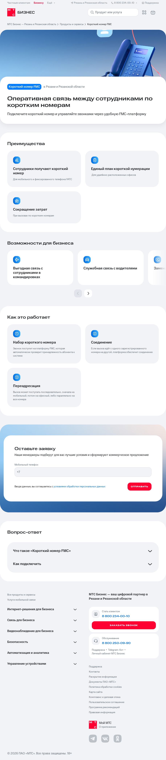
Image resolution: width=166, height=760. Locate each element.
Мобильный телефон (26, 465)
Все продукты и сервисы (21, 595)
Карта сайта (95, 692)
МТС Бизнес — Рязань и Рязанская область (31, 24)
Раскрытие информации (103, 677)
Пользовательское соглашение (106, 702)
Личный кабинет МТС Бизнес (108, 653)
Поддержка (99, 650)
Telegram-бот (115, 650)
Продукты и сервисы (72, 24)
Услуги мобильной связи (21, 600)
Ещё (51, 3)
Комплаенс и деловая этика (104, 697)
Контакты (94, 672)
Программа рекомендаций (104, 707)
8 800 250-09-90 (116, 643)
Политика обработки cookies (105, 687)
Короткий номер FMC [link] (99, 24)
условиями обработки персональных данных (79, 486)
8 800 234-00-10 (124, 3)
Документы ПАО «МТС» (102, 682)
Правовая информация (102, 712)
